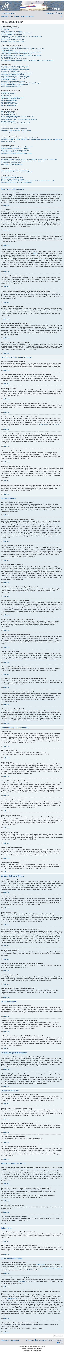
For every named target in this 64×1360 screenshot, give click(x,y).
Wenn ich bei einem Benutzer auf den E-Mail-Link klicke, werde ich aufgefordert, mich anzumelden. (27, 60)
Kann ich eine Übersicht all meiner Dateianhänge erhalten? (16, 171)
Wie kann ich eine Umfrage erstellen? (11, 71)
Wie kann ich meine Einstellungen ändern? (12, 47)
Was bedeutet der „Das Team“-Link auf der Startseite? (15, 123)
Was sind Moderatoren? (7, 113)
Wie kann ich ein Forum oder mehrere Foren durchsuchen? (16, 146)
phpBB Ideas (22, 1281)
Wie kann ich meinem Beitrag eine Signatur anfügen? (15, 69)
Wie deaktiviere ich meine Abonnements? (12, 164)
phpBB (26, 1346)
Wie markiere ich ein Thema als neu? (11, 86)
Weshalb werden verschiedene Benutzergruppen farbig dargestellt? (19, 119)
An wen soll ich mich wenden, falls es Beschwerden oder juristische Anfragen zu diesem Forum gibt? (27, 180)
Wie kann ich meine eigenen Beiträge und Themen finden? (16, 153)
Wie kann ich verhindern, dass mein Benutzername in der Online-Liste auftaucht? (22, 48)
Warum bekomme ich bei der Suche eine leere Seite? (15, 150)
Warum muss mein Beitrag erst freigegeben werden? (15, 84)
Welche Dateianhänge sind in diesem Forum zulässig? (15, 170)
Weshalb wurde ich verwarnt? (9, 79)
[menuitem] (13, 13)
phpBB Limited (43, 424)
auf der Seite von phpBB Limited (52, 1268)
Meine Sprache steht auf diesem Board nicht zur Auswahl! (16, 53)
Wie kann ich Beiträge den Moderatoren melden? (14, 81)
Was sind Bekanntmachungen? (9, 100)
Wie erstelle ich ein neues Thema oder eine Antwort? (15, 66)
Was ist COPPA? (5, 29)
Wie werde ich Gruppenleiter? (9, 118)
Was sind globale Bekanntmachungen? (11, 98)
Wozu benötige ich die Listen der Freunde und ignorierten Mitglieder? (19, 137)
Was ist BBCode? (5, 92)
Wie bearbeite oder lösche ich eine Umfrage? (13, 74)
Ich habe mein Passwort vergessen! (10, 38)
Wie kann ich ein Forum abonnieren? (11, 162)
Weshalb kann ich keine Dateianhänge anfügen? (14, 78)
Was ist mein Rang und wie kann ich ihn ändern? (14, 58)
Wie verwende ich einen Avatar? (9, 57)
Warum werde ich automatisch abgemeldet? (12, 39)
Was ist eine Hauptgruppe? (8, 121)
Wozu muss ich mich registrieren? (10, 27)
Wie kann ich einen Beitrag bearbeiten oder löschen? (15, 68)
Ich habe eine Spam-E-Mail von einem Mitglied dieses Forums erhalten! (20, 132)
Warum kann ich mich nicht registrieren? (11, 31)
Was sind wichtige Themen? (8, 102)
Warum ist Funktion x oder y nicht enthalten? (13, 179)
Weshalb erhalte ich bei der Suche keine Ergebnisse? (15, 148)
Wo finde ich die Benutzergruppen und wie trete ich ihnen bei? (17, 116)
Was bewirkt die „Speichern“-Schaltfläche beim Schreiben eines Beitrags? (20, 83)
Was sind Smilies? (6, 95)
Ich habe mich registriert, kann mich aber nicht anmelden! (16, 32)
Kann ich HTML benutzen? (8, 93)
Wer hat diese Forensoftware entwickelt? (12, 177)
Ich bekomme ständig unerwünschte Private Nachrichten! (16, 130)
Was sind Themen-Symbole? (8, 105)
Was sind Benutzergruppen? (8, 114)
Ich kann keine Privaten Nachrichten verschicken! (14, 128)
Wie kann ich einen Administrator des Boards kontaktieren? (16, 182)
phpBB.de (56, 424)
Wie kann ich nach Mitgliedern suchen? (11, 152)
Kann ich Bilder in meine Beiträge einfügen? (12, 97)
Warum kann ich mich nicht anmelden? (11, 34)
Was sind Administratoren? (8, 111)
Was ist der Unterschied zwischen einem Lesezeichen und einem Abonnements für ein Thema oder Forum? (29, 159)
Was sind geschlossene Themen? (10, 103)
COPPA (35, 253)
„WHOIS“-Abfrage (12, 1298)
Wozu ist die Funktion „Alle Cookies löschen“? (13, 41)
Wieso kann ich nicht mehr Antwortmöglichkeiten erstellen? (16, 73)
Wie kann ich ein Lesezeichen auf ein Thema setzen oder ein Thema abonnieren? (22, 161)
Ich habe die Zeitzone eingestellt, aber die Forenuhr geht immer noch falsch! (21, 52)
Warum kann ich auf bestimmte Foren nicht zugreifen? (15, 76)
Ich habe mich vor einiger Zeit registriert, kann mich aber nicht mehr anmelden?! (22, 36)
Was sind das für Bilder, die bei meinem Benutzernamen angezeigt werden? (21, 55)
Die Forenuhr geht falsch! (8, 50)
